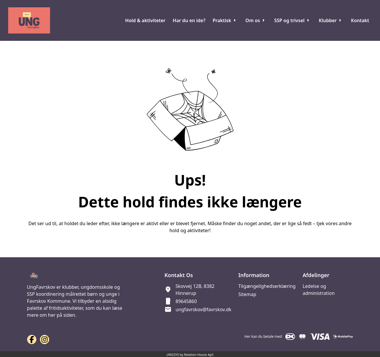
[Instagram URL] (44, 339)
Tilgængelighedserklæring (267, 286)
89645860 (186, 301)
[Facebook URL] (31, 339)
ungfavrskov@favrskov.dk (203, 309)
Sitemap (247, 294)
